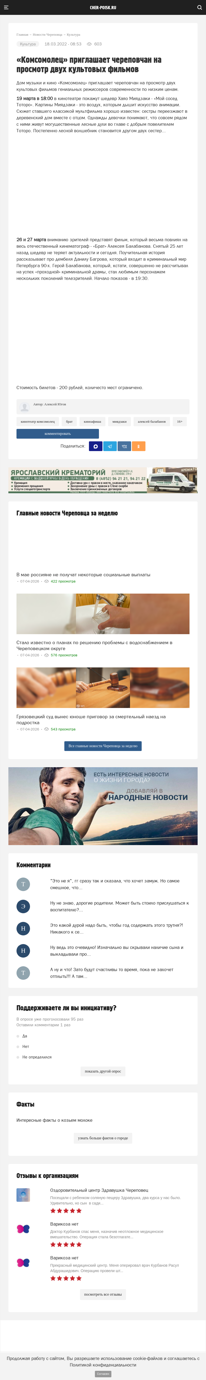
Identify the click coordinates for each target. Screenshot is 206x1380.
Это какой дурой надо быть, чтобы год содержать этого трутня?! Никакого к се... (116, 928)
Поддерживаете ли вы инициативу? (66, 1008)
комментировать (58, 434)
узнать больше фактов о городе (103, 1138)
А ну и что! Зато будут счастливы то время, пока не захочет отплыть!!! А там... (111, 973)
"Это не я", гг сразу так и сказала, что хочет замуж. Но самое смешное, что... (115, 884)
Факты (25, 1104)
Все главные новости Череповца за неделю (103, 746)
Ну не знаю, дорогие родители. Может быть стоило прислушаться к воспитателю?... (119, 906)
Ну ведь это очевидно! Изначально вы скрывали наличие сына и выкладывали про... (116, 951)
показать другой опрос (103, 1071)
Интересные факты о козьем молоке (54, 1120)
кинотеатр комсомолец (38, 421)
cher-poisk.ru (103, 8)
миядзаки (119, 421)
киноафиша (92, 421)
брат (69, 421)
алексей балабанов (152, 421)
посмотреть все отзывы (103, 1294)
